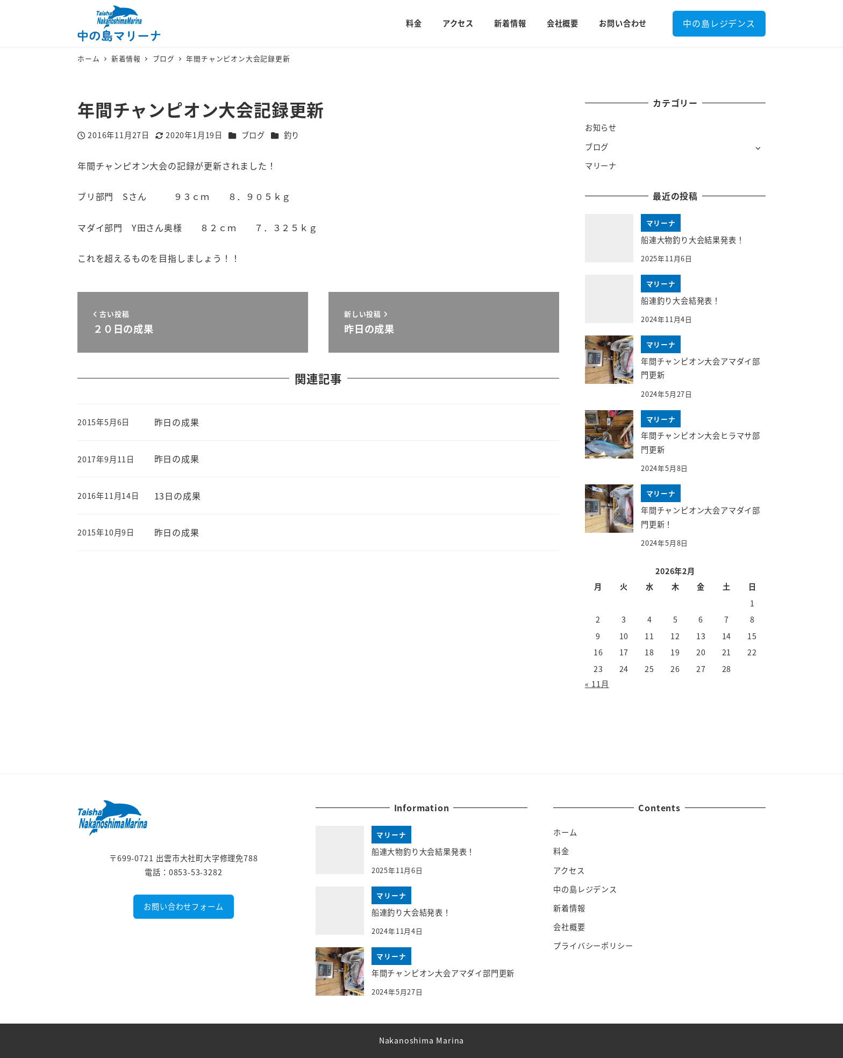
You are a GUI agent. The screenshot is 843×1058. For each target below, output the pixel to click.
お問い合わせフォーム (183, 906)
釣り (292, 135)
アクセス (568, 870)
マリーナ (601, 165)
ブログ (253, 135)
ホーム (565, 832)
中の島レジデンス (719, 23)
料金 (561, 851)
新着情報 (569, 908)
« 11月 (597, 683)
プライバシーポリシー (593, 945)
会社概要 (569, 926)
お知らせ (601, 127)
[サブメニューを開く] (758, 147)
